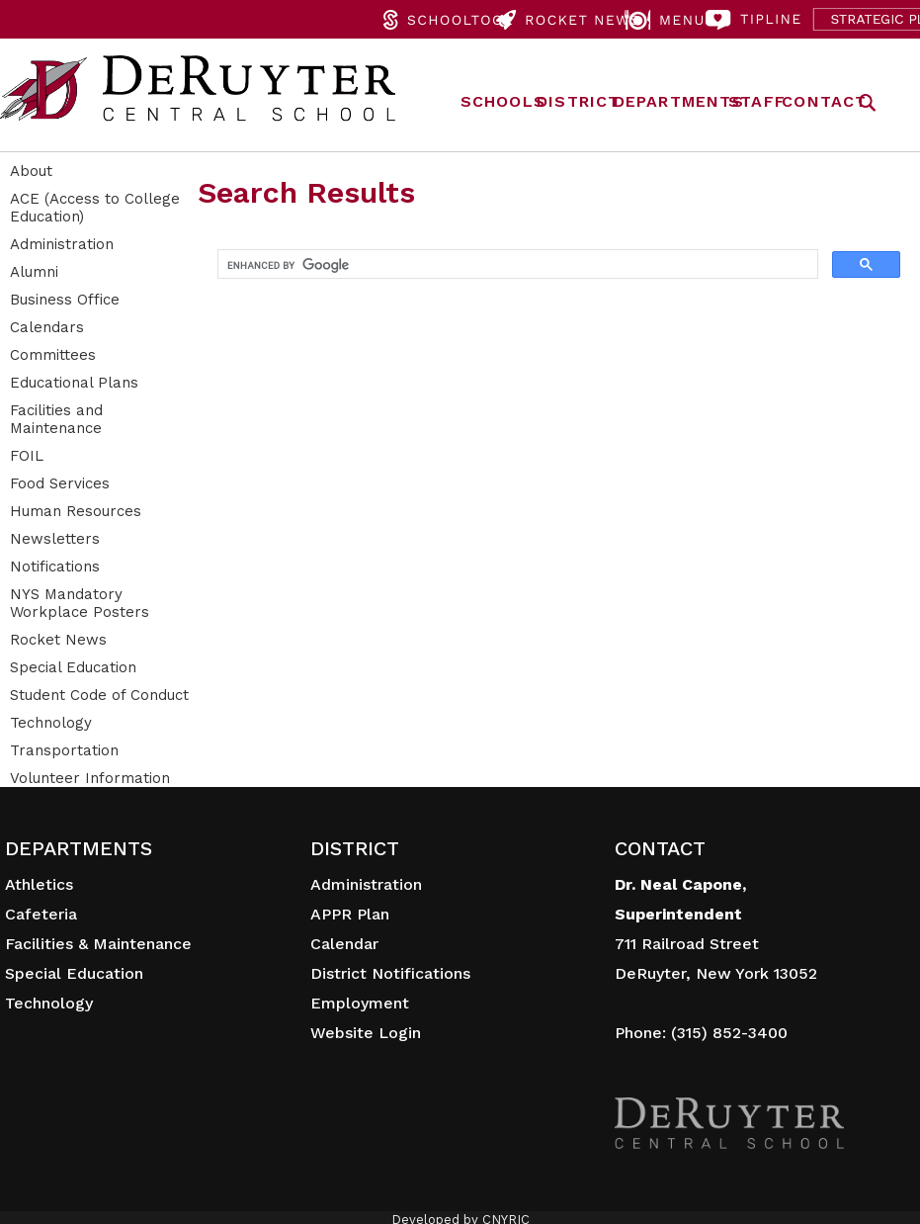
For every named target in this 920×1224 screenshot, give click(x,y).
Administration (62, 244)
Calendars (47, 327)
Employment (359, 1003)
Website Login (365, 1032)
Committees (53, 355)
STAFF (757, 101)
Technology (51, 723)
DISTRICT (579, 101)
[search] (515, 265)
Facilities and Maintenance (56, 419)
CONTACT (824, 101)
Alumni (34, 272)
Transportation (64, 750)
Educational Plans (74, 383)
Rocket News (58, 640)
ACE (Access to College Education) (95, 207)
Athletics (39, 884)
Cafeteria (41, 914)
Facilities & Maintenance (98, 943)
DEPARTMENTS (679, 101)
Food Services (60, 483)
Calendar (344, 943)
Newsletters (55, 539)
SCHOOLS (502, 101)
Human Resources (75, 511)
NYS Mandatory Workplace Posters (79, 603)
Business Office (65, 299)
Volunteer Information (90, 778)
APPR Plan (349, 914)
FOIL (26, 456)
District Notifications (390, 973)
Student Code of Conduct (99, 695)
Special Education (73, 667)
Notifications (55, 566)
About (31, 171)
